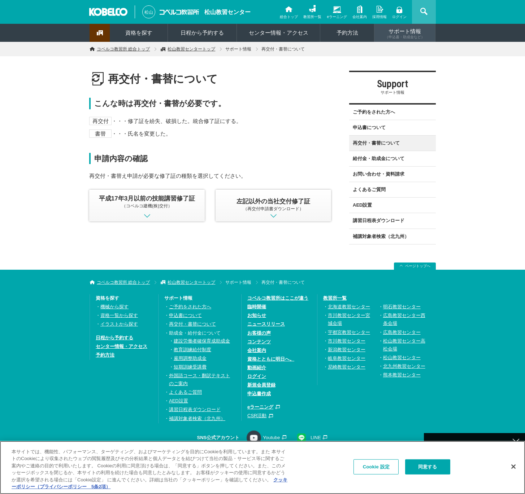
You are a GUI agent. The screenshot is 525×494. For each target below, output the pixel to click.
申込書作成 (259, 393)
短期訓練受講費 (190, 367)
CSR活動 (256, 415)
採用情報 (379, 17)
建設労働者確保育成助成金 (202, 341)
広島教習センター (402, 332)
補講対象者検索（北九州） (381, 236)
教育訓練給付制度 (192, 349)
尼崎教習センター (346, 367)
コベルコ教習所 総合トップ (123, 49)
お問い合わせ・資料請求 (378, 174)
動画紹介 (256, 367)
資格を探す (138, 33)
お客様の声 (259, 333)
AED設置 (362, 205)
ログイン (399, 17)
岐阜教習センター (346, 358)
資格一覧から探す (119, 315)
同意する (427, 469)
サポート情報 (404, 33)
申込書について (369, 127)
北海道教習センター (349, 306)
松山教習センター (227, 12)
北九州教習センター (404, 366)
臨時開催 (256, 306)
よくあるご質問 (369, 189)
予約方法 (347, 33)
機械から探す (114, 306)
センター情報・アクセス (278, 33)
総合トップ (289, 17)
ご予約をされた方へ (374, 112)
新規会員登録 (261, 385)
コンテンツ (259, 341)
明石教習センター (402, 306)
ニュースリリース (266, 324)
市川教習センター (346, 341)
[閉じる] (513, 469)
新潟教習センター (346, 349)
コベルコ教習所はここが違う (277, 298)
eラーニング (337, 17)
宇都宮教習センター (349, 332)
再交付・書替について (376, 143)
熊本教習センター (402, 375)
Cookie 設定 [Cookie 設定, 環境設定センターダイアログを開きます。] (376, 469)
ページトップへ (417, 266)
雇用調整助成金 (190, 358)
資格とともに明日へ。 (270, 359)
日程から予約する (202, 33)
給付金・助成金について (378, 158)
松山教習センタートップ (191, 49)
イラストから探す (119, 324)
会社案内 (359, 17)
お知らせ (256, 315)
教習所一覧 (312, 17)
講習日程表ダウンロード (378, 220)
